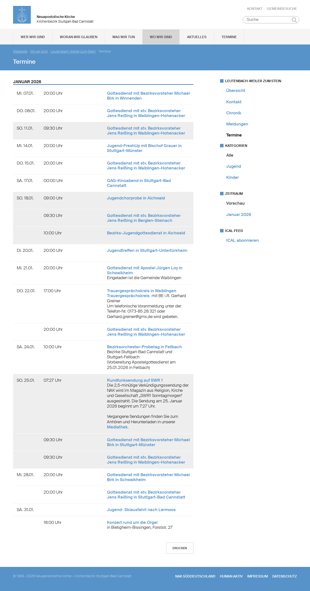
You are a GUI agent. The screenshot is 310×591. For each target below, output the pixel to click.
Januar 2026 (238, 214)
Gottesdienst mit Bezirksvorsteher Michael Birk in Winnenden (148, 96)
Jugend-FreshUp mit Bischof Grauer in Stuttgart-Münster (144, 148)
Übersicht (235, 90)
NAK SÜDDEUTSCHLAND (195, 576)
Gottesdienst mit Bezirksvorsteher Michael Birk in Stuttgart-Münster (148, 442)
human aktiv (231, 576)
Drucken (179, 548)
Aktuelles (197, 37)
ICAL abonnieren (242, 240)
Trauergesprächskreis (129, 295)
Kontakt (254, 8)
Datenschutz (284, 576)
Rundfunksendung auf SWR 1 (135, 380)
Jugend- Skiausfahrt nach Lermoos (141, 510)
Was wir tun (123, 37)
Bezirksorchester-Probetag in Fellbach (144, 347)
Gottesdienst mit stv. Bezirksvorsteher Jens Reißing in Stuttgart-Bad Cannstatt (146, 495)
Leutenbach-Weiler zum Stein (73, 52)
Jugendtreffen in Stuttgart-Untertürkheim (147, 250)
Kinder (232, 177)
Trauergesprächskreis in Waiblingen (141, 290)
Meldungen (237, 124)
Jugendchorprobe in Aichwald (136, 198)
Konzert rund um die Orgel (132, 522)
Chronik (233, 113)
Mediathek (117, 427)
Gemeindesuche (282, 8)
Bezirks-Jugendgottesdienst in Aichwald (146, 233)
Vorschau (235, 203)
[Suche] (271, 20)
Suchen (294, 20)
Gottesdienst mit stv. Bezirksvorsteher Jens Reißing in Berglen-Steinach (144, 218)
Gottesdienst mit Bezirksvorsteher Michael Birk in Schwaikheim (148, 477)
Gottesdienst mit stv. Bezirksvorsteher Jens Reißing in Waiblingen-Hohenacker (146, 113)
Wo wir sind (161, 37)
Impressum (257, 576)
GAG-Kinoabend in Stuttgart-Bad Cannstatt (139, 183)
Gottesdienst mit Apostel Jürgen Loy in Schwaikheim (144, 270)
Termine (229, 37)
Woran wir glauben (78, 37)
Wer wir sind (33, 37)
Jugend (233, 166)
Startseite (20, 52)
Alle (229, 155)
